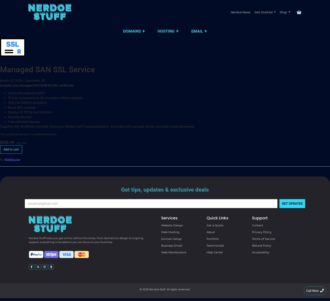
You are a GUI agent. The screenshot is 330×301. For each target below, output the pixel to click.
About (211, 232)
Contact (257, 225)
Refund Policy (261, 245)
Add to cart (11, 149)
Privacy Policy (262, 232)
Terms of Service (263, 239)
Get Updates (292, 203)
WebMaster (12, 160)
